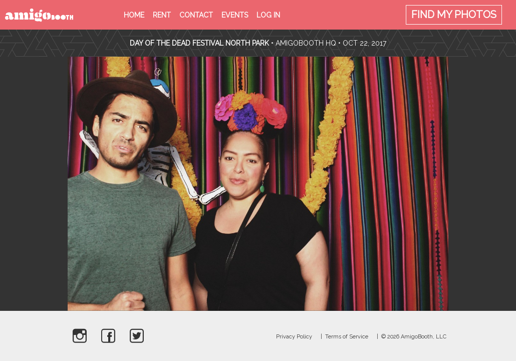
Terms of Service (346, 336)
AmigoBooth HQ (306, 43)
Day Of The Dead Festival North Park (199, 43)
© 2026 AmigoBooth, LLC (413, 336)
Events (234, 15)
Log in (268, 15)
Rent (162, 15)
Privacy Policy (294, 336)
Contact (196, 15)
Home (134, 15)
